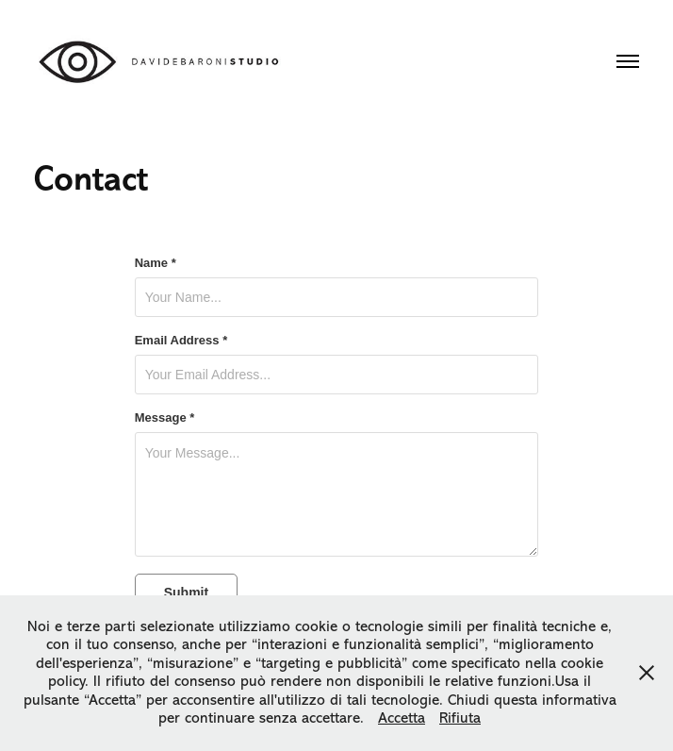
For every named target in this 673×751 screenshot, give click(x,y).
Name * (155, 263)
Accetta (401, 717)
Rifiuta (460, 717)
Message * (165, 418)
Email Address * (181, 340)
